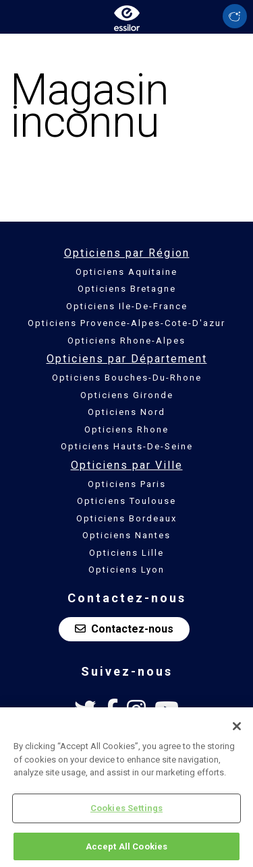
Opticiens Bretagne (127, 289)
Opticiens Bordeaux (126, 518)
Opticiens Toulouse (126, 501)
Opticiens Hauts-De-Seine (127, 446)
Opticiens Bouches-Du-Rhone (127, 378)
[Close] (237, 728)
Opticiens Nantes (126, 535)
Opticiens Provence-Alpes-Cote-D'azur (126, 323)
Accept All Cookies (126, 848)
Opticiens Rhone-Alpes (126, 340)
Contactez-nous (124, 628)
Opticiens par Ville (127, 465)
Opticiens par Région (127, 253)
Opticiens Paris (127, 484)
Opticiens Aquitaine (126, 272)
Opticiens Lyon (126, 570)
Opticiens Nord (126, 412)
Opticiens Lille (126, 553)
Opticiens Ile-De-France (127, 306)
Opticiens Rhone (126, 429)
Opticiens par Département (127, 358)
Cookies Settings (126, 810)
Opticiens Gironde (126, 395)
